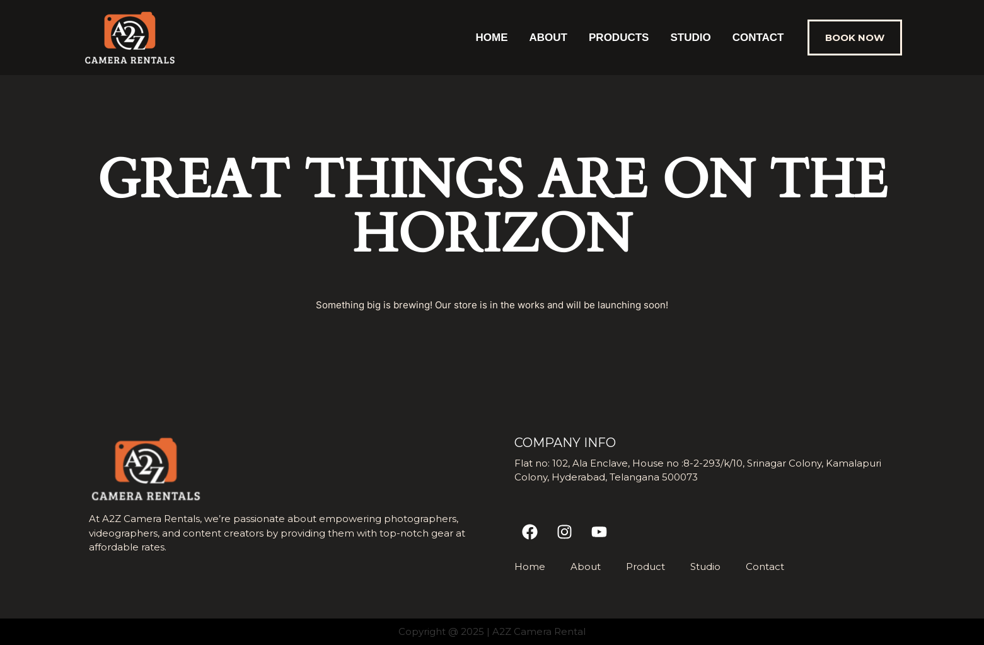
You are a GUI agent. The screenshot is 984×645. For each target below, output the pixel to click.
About (548, 38)
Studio (690, 38)
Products (619, 38)
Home (492, 38)
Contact (758, 38)
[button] (854, 37)
